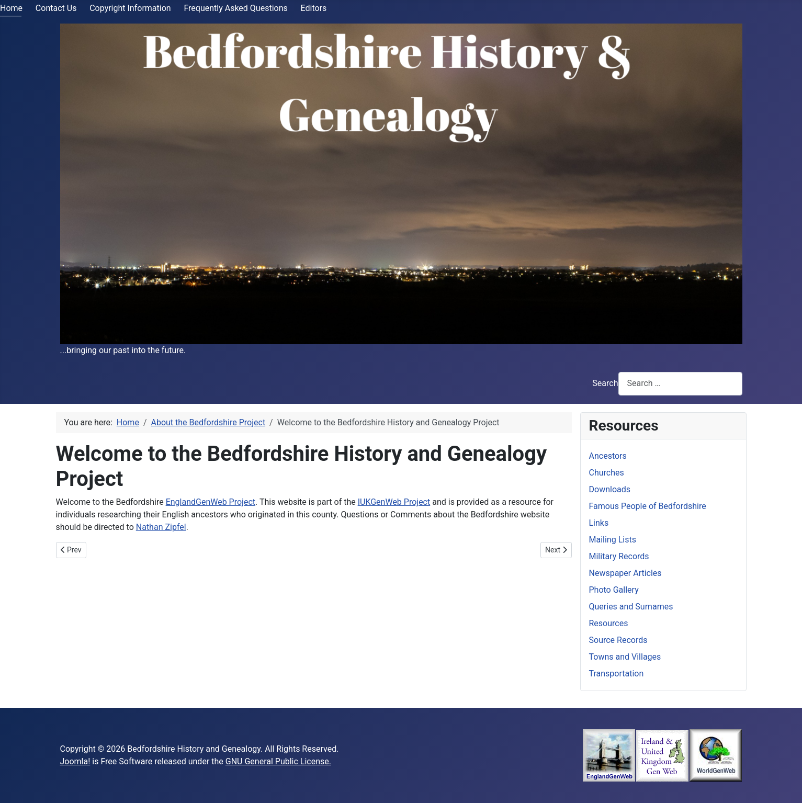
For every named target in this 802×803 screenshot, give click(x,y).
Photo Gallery (614, 590)
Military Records (619, 556)
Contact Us (56, 8)
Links (599, 523)
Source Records (618, 640)
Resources (608, 623)
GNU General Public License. (278, 761)
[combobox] (680, 383)
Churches (606, 473)
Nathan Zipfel (161, 527)
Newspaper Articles (625, 573)
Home (11, 8)
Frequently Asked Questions (235, 8)
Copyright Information (130, 8)
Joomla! (75, 761)
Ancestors (608, 456)
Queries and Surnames (631, 607)
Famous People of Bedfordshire (647, 506)
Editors (314, 8)
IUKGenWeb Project (394, 502)
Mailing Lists (612, 540)
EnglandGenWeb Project (210, 502)
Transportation (616, 673)
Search (605, 383)
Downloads (609, 489)
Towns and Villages (625, 657)
